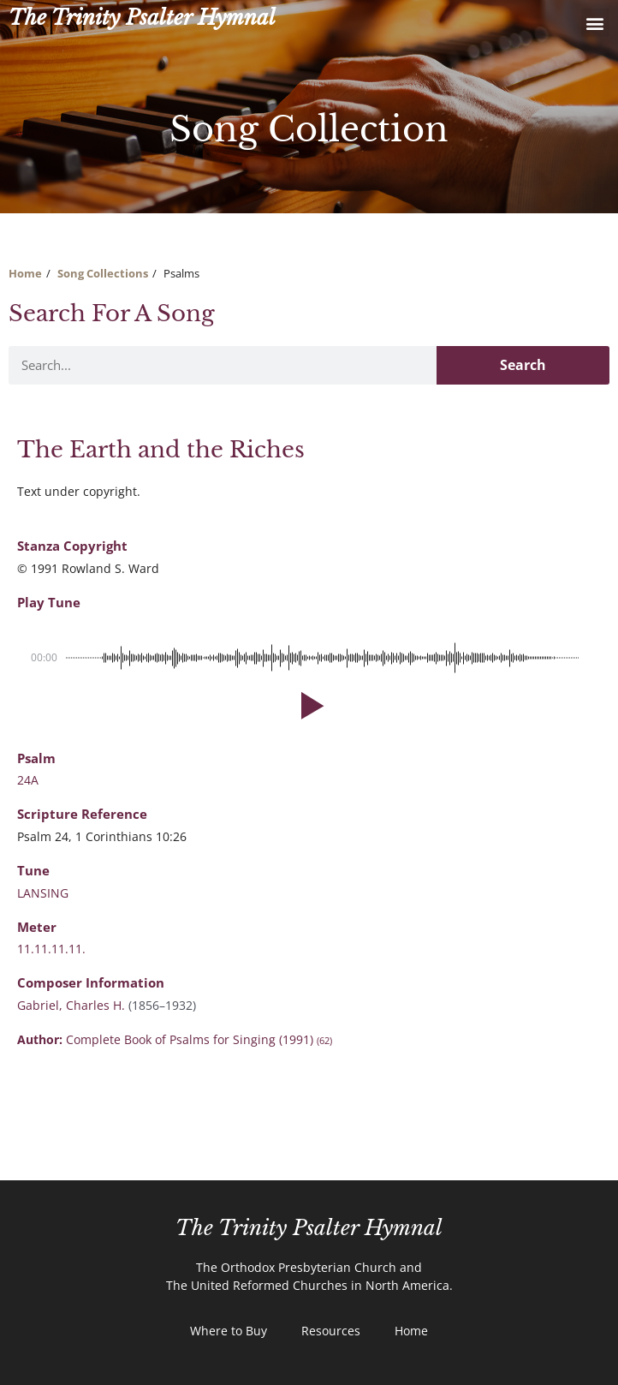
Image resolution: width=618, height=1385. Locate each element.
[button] (595, 23)
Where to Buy (228, 1330)
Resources (330, 1330)
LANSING (42, 893)
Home (25, 273)
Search (523, 364)
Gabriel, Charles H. (72, 1005)
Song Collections (102, 273)
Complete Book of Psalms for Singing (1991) (199, 1039)
